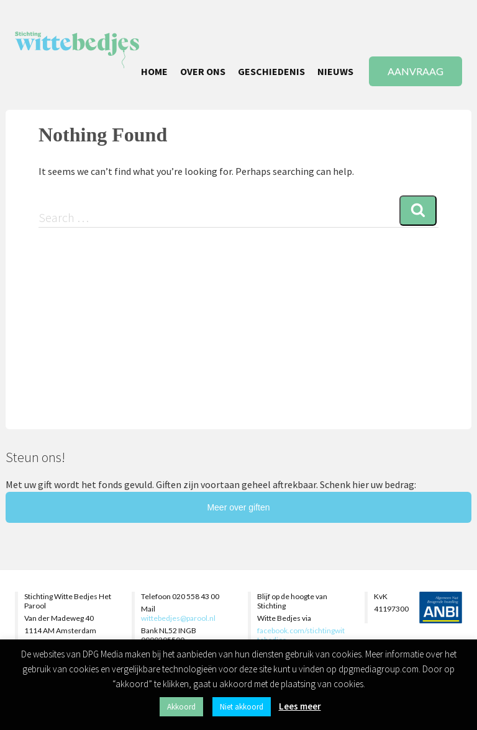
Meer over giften (238, 507)
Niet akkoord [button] (241, 706)
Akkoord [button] (181, 706)
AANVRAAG (415, 71)
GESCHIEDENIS (271, 71)
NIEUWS (335, 71)
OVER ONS (202, 71)
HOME (154, 71)
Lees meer (300, 706)
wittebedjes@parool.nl (178, 618)
